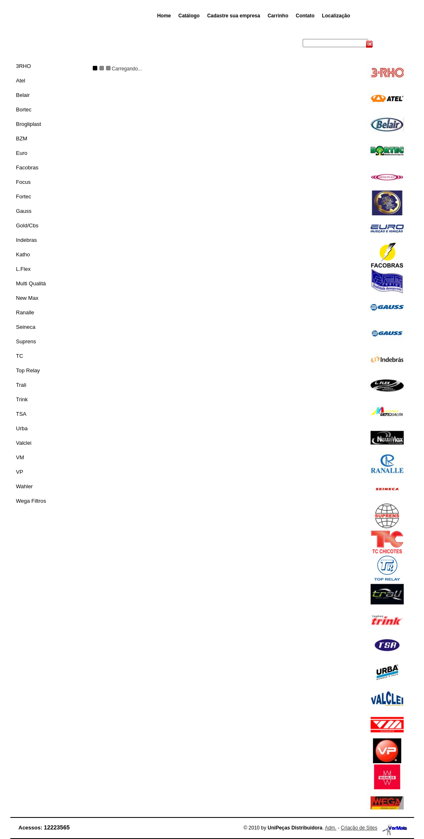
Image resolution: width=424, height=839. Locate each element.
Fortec (23, 196)
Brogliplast (28, 124)
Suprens (26, 341)
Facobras (27, 167)
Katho (23, 254)
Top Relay (28, 370)
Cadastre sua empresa (233, 16)
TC (19, 356)
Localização (336, 16)
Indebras (26, 240)
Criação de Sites (359, 828)
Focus (23, 182)
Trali (21, 385)
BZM (21, 138)
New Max (27, 298)
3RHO (23, 66)
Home (164, 16)
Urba (22, 428)
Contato (305, 16)
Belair (23, 95)
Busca (294, 43)
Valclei (23, 443)
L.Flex (23, 269)
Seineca (26, 327)
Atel (20, 80)
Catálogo (189, 16)
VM (20, 457)
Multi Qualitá (31, 283)
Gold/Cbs (27, 225)
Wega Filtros (31, 501)
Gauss (24, 211)
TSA (21, 414)
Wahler (24, 486)
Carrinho (277, 16)
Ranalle (25, 312)
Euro (21, 153)
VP (19, 472)
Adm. (330, 828)
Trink (22, 399)
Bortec (24, 109)
